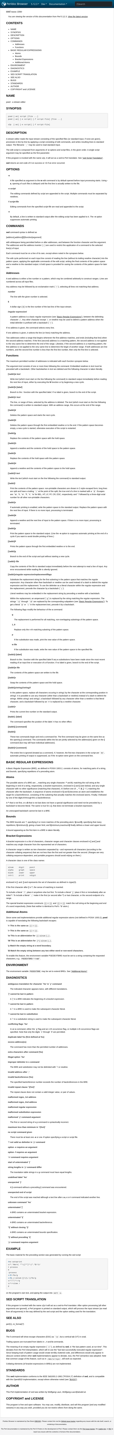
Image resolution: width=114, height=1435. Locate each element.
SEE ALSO (15, 77)
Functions (19, 47)
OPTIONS (15, 38)
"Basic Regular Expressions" (69, 317)
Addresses (19, 44)
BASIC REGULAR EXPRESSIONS (26, 50)
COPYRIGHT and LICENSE (23, 89)
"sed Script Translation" (92, 158)
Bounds (18, 56)
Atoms (18, 53)
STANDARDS (17, 83)
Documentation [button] (57, 4)
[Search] (93, 4)
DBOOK (38, 1421)
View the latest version (78, 16)
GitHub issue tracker (68, 1421)
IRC (110, 1429)
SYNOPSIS (16, 32)
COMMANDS (16, 41)
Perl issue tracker (89, 1429)
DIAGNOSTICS (17, 68)
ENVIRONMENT (18, 65)
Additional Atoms (22, 62)
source (13, 11)
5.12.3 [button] (34, 4)
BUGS (13, 80)
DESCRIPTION (17, 35)
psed (8, 11)
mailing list (102, 1429)
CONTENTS (14, 23)
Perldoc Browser (15, 4)
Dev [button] (43, 4)
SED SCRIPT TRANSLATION (24, 74)
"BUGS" (72, 1379)
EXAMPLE (15, 71)
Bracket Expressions (24, 59)
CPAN (19, 11)
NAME (13, 29)
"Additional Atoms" (79, 971)
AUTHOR (15, 86)
